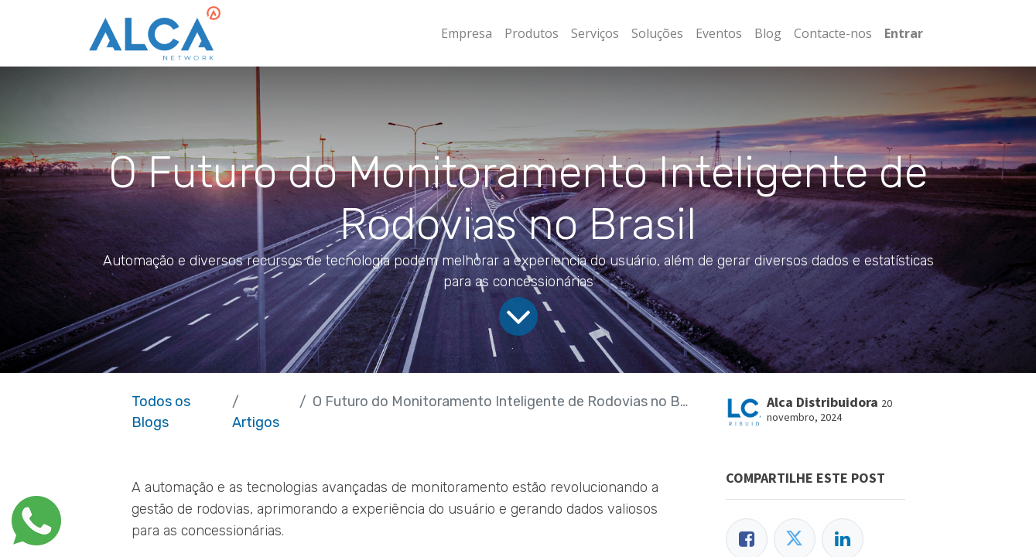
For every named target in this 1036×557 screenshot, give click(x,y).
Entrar (903, 33)
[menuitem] (466, 33)
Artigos (255, 422)
